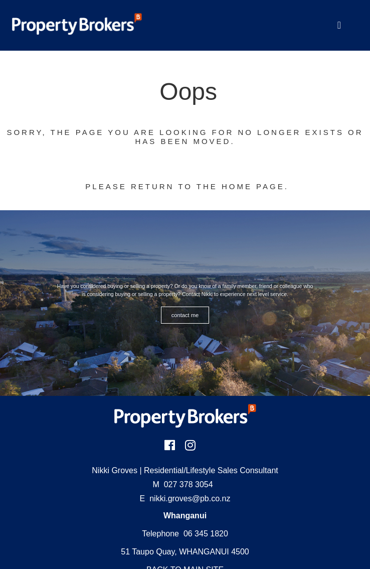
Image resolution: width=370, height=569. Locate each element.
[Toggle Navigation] (339, 25)
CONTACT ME (185, 315)
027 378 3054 (183, 484)
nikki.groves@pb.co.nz (189, 498)
